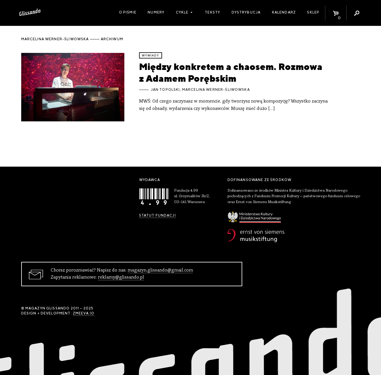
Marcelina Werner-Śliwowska (216, 90)
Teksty (212, 12)
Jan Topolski (165, 90)
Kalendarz (284, 12)
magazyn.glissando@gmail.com (160, 270)
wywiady (150, 55)
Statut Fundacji (157, 215)
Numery (156, 12)
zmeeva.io (83, 313)
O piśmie (127, 12)
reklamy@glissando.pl (121, 277)
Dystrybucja (246, 12)
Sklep (313, 12)
